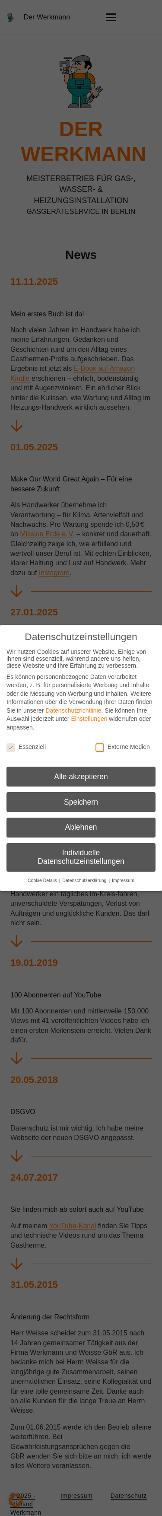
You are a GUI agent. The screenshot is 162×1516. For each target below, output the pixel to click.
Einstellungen (89, 718)
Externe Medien (122, 746)
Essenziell (26, 746)
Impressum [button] (123, 880)
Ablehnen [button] (81, 827)
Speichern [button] (81, 802)
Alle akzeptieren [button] (81, 776)
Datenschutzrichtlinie (73, 710)
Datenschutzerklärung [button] (85, 880)
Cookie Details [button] (43, 880)
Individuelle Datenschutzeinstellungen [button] (81, 857)
